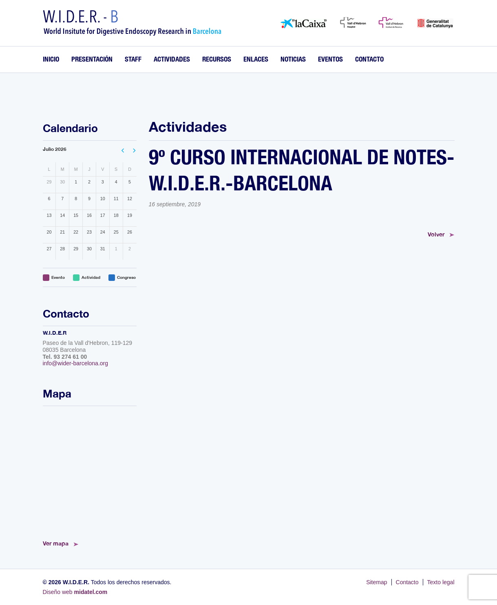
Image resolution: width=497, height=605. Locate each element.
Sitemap (376, 582)
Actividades (172, 59)
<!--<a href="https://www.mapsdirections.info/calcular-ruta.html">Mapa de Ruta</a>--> (90, 470)
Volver (436, 234)
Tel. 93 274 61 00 (65, 356)
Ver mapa (55, 543)
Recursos (216, 59)
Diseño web (75, 592)
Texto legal (441, 582)
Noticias (293, 59)
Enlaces (255, 59)
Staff (133, 59)
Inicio (51, 59)
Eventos (330, 59)
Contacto (369, 59)
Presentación (92, 59)
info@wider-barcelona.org (75, 363)
